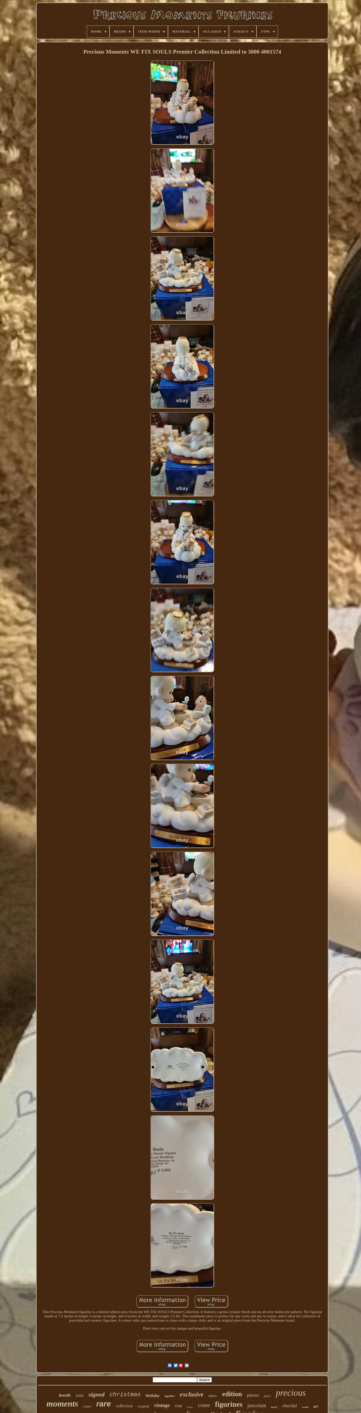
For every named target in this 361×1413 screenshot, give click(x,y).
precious (291, 1393)
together (169, 1396)
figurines (229, 1404)
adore (213, 1396)
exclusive (191, 1394)
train (79, 1395)
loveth (65, 1395)
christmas (125, 1394)
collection (124, 1405)
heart (274, 1406)
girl (315, 1406)
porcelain (256, 1405)
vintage (162, 1405)
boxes (190, 1407)
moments (62, 1403)
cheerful (289, 1405)
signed (96, 1394)
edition (232, 1394)
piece (267, 1396)
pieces (253, 1395)
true (178, 1405)
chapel (87, 1406)
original (143, 1406)
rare (103, 1403)
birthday (152, 1395)
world (305, 1406)
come (204, 1405)
